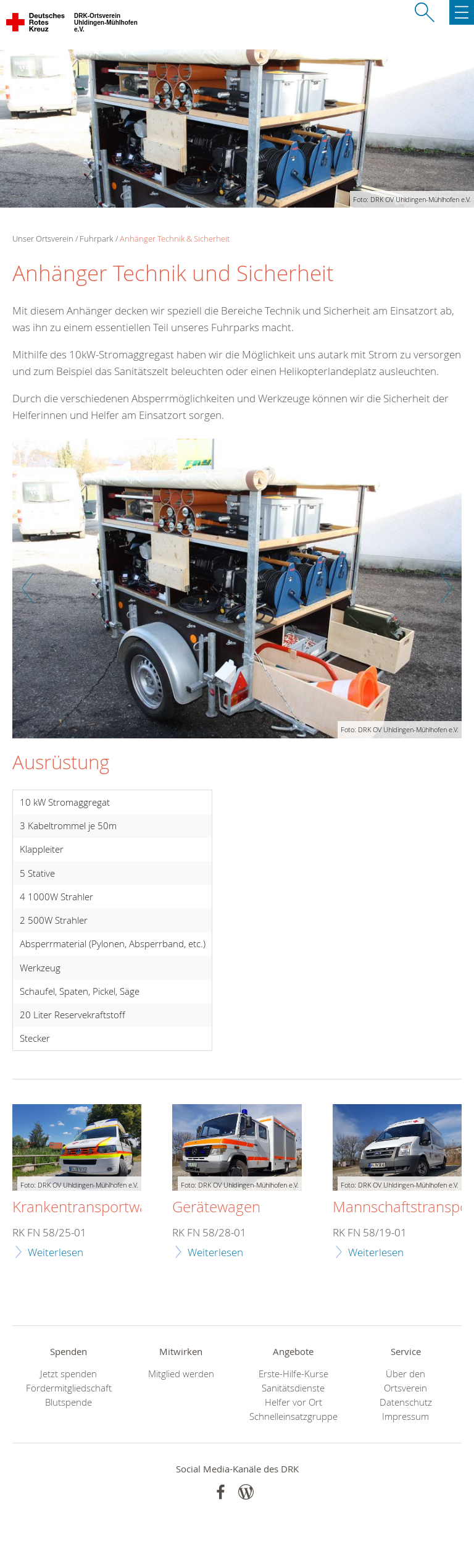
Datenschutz (406, 1402)
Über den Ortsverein (405, 1381)
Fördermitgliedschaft (69, 1388)
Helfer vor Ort (293, 1402)
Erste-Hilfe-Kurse (293, 1374)
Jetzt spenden (68, 1374)
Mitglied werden (181, 1374)
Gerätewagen (216, 1207)
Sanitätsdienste (293, 1388)
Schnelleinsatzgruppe (293, 1416)
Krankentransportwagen (92, 1207)
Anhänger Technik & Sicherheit (175, 238)
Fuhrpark (96, 238)
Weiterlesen (55, 1252)
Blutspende (68, 1402)
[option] (237, 595)
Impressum (405, 1416)
